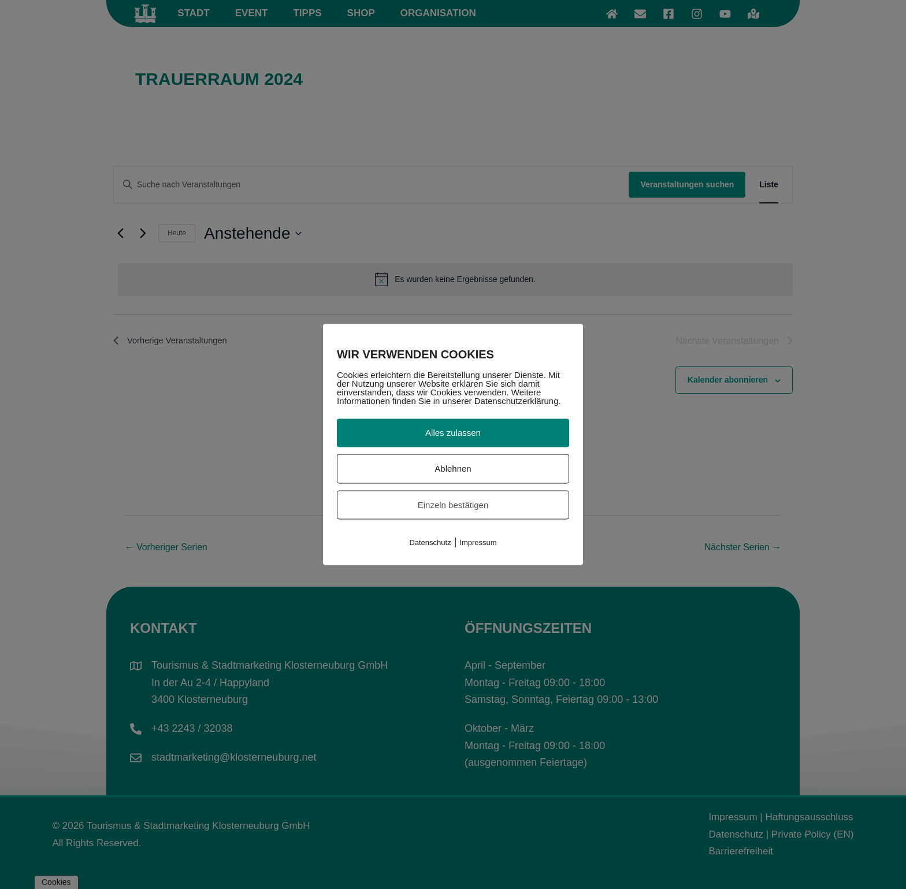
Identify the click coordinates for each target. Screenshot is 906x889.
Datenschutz (430, 542)
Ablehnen (453, 468)
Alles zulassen (453, 433)
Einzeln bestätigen (453, 504)
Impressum (477, 542)
